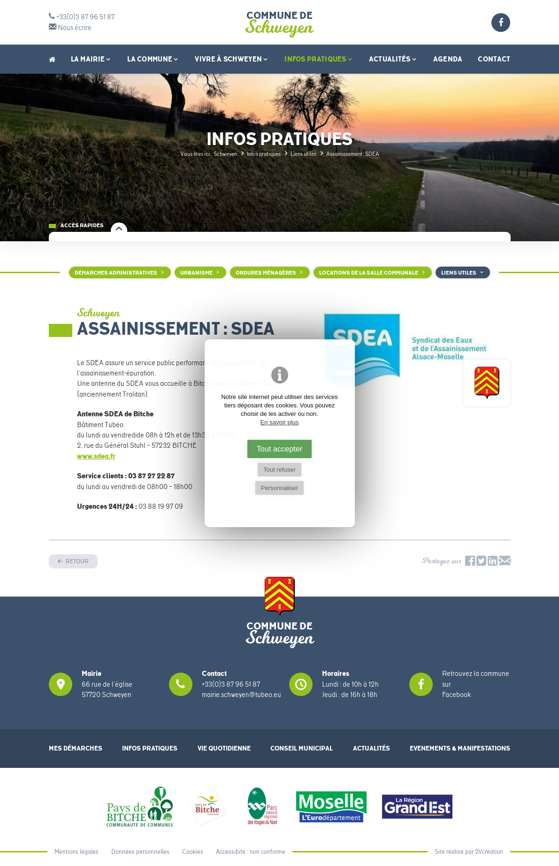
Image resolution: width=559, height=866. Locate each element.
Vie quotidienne (224, 748)
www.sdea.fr (96, 456)
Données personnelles (140, 852)
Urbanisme (196, 273)
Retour (77, 561)
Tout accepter (280, 448)
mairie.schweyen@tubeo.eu (241, 694)
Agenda (448, 58)
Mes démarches (75, 748)
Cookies (192, 852)
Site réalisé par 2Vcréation (469, 852)
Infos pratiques (318, 59)
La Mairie (91, 59)
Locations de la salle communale (368, 273)
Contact (494, 58)
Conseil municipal (301, 748)
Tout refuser (279, 469)
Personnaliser (280, 487)
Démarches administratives (116, 273)
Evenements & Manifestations (460, 748)
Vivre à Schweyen (232, 59)
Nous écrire (70, 27)
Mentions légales (76, 852)
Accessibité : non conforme (250, 852)
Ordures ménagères (266, 273)
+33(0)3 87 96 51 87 (82, 17)
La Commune (153, 59)
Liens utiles (458, 273)
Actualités (393, 59)
